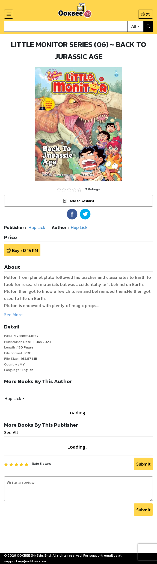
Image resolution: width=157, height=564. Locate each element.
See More (13, 314)
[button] (72, 214)
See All (11, 432)
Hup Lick (12, 398)
